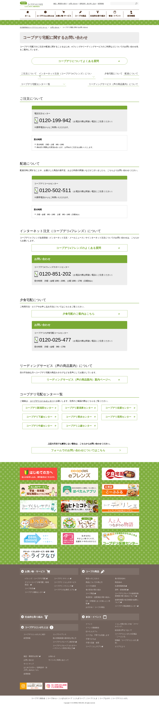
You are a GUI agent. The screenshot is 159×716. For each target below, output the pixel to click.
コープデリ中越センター (40, 436)
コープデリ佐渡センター (119, 418)
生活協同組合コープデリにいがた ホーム (33, 27)
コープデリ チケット (63, 589)
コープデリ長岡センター (119, 427)
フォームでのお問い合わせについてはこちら (78, 461)
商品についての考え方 (94, 593)
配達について (89, 75)
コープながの (104, 709)
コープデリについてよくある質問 (78, 61)
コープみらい (52, 709)
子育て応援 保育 (92, 654)
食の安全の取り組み (93, 601)
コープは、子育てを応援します (97, 646)
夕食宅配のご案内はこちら (78, 323)
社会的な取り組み (34, 628)
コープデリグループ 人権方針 (65, 653)
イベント (89, 635)
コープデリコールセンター (42, 412)
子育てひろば (91, 650)
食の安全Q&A (120, 589)
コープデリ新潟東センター (79, 418)
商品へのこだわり (92, 589)
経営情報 (27, 649)
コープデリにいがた (120, 709)
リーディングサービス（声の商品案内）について (108, 93)
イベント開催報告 (92, 639)
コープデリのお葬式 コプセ (65, 601)
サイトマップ (29, 675)
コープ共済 (30, 599)
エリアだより (120, 657)
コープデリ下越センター (40, 427)
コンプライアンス (59, 645)
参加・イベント (93, 628)
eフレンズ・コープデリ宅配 (36, 589)
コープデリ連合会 (38, 709)
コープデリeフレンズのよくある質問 (78, 257)
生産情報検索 (121, 597)
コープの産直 (91, 597)
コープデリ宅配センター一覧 (36, 93)
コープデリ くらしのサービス (65, 593)
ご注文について (29, 75)
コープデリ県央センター (79, 427)
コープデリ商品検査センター (127, 617)
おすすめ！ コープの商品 (95, 618)
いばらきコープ (66, 709)
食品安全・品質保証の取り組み (98, 608)
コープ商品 (91, 604)
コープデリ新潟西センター (40, 418)
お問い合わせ (73, 3)
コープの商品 (92, 582)
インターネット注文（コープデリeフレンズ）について (46, 84)
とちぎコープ (79, 709)
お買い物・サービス (35, 582)
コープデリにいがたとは (36, 638)
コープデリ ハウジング (63, 597)
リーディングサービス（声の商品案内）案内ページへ (78, 389)
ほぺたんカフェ (92, 642)
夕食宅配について (91, 83)
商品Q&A (118, 593)
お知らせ (51, 667)
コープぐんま (92, 709)
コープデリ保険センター (35, 603)
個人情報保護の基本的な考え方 (64, 649)
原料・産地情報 (122, 601)
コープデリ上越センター (79, 436)
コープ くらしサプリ (94, 657)
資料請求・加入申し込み (88, 3)
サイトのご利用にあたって (58, 671)
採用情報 (101, 3)
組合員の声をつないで (123, 641)
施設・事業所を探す (60, 3)
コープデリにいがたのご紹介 (34, 645)
